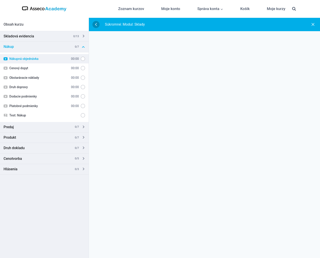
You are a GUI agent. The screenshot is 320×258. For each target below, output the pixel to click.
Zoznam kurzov (131, 8)
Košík (245, 8)
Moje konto (170, 8)
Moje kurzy (276, 8)
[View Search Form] (294, 9)
